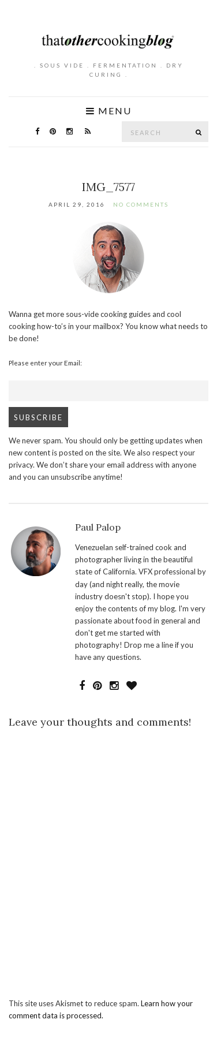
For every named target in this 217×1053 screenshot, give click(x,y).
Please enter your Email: (45, 363)
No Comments (141, 204)
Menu (109, 110)
